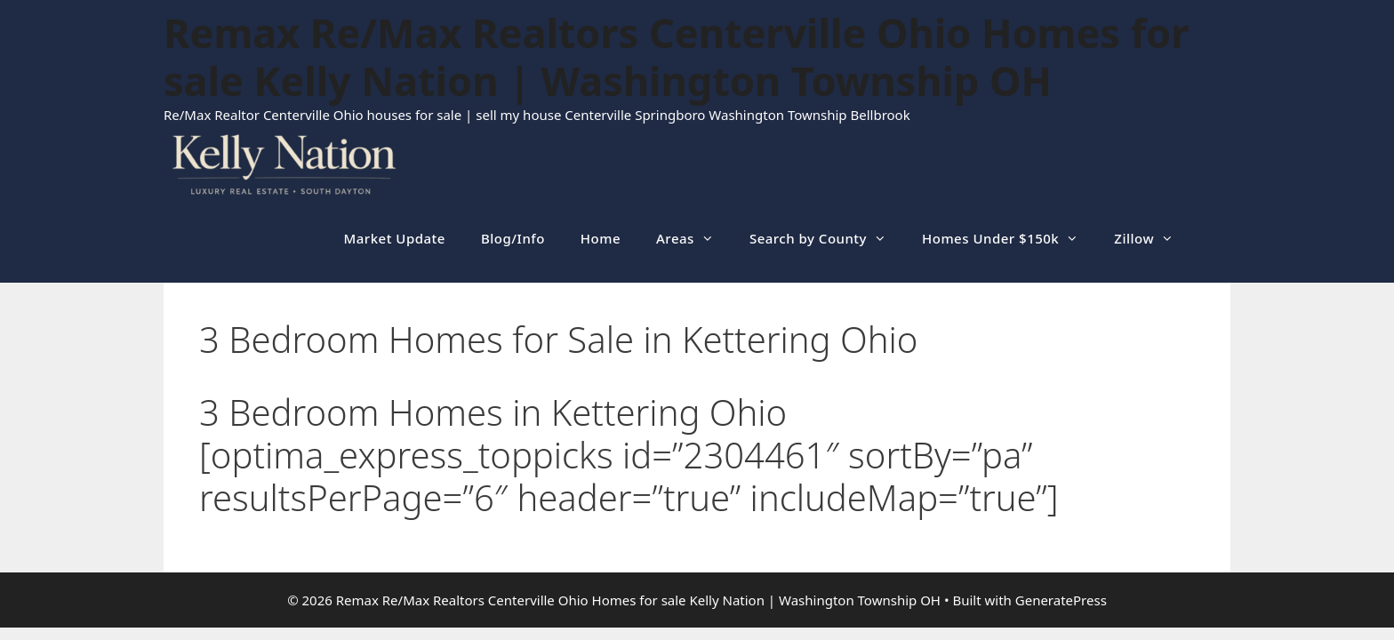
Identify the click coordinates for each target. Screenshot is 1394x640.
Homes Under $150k (1009, 238)
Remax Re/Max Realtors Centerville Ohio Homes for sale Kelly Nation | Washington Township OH (676, 56)
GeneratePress (1061, 600)
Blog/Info (513, 238)
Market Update (394, 238)
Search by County (826, 238)
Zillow (1152, 238)
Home (601, 238)
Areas (694, 238)
